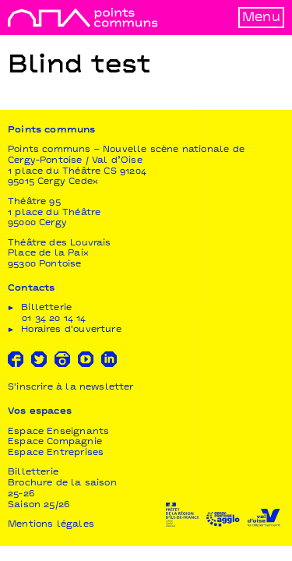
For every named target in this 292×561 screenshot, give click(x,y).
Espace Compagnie (55, 442)
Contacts (31, 288)
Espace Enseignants (58, 432)
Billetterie (33, 472)
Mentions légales (51, 524)
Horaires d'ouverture (71, 330)
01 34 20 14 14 (54, 319)
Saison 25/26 (38, 505)
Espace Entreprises (56, 453)
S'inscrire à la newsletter (71, 387)
